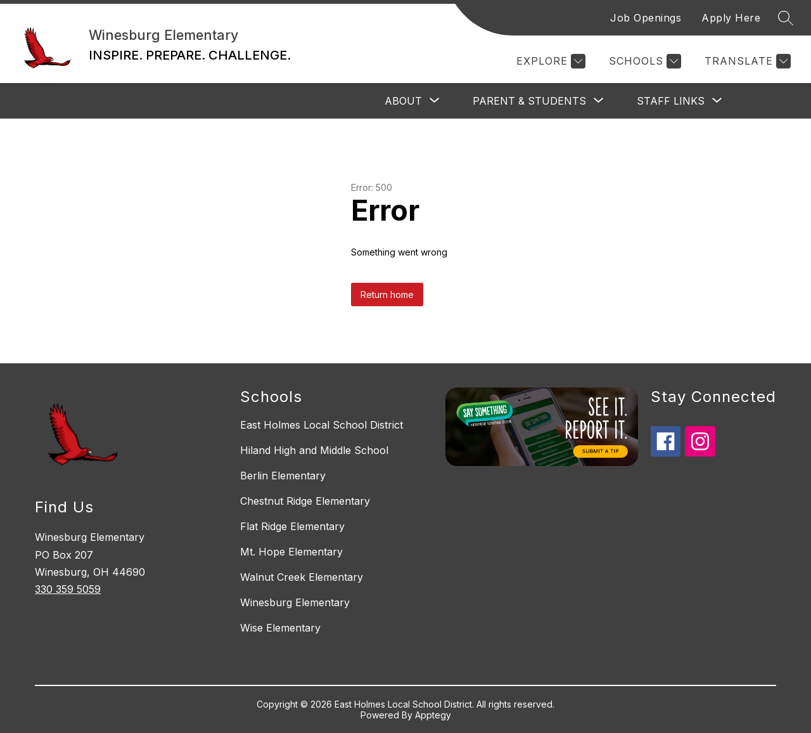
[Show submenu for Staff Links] (671, 100)
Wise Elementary (280, 627)
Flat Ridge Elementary (292, 526)
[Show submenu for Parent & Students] (529, 100)
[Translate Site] (746, 61)
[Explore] (549, 61)
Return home (387, 294)
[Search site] (785, 17)
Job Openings (645, 17)
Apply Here (730, 17)
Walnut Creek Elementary (301, 577)
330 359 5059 (68, 589)
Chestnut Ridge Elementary (305, 501)
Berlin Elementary (283, 475)
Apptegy (433, 715)
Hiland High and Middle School (314, 450)
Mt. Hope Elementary (291, 551)
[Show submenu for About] (403, 100)
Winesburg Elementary (295, 602)
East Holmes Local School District (321, 424)
